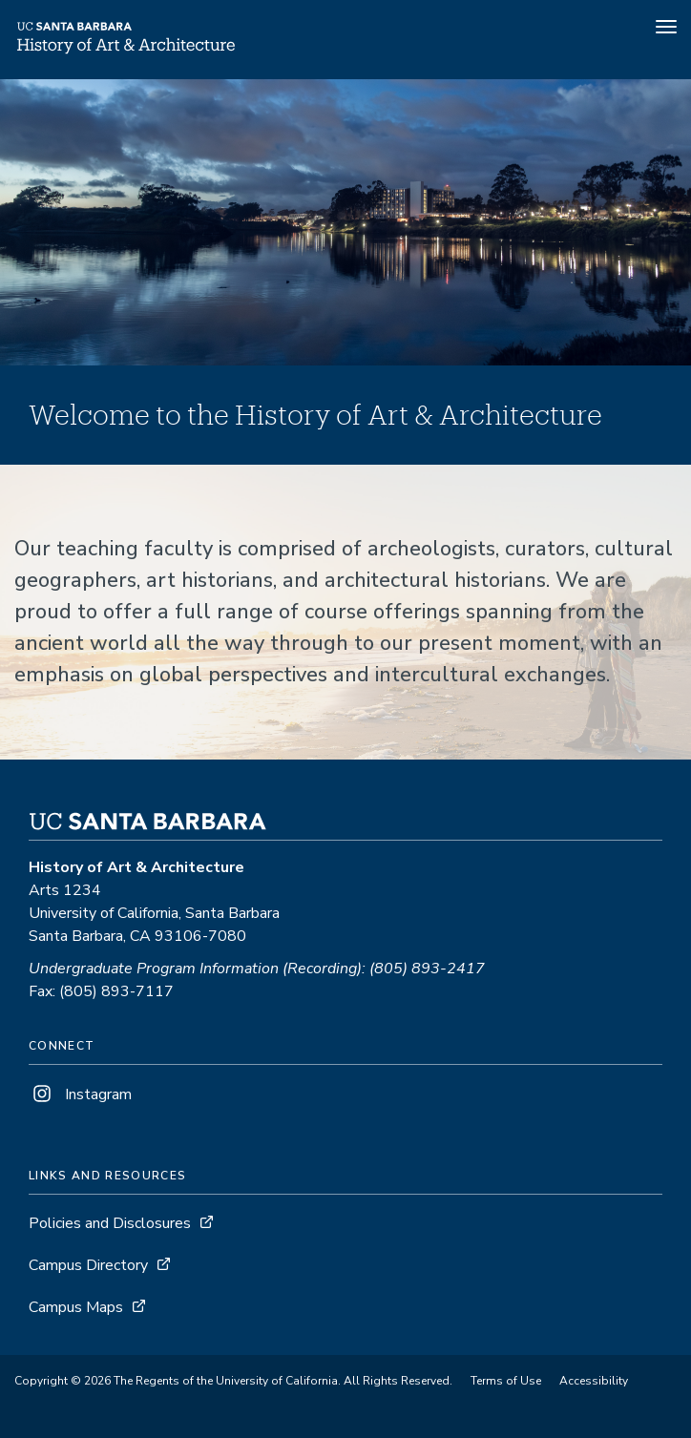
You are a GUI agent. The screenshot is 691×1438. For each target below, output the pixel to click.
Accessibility (593, 1380)
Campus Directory (88, 1265)
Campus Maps (76, 1307)
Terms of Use (506, 1380)
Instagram (80, 1094)
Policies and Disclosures (110, 1223)
